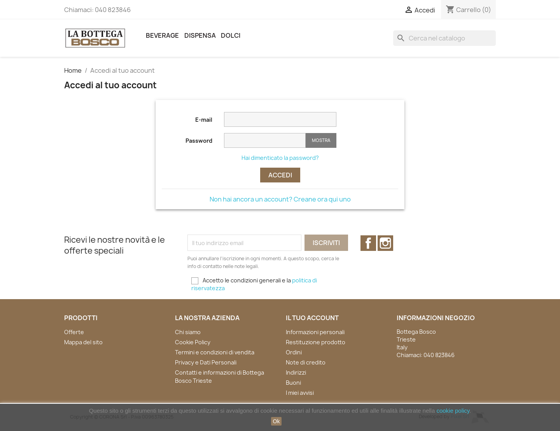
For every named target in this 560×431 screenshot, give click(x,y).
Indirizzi (296, 372)
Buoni (293, 382)
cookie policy (452, 410)
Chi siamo (188, 332)
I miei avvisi (300, 392)
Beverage (162, 35)
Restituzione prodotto (315, 342)
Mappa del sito (83, 342)
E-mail (203, 119)
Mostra (321, 140)
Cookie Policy (192, 342)
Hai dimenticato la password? (280, 157)
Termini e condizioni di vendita (214, 352)
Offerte (74, 332)
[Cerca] (444, 38)
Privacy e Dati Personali (205, 362)
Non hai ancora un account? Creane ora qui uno (280, 199)
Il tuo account (312, 318)
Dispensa (200, 35)
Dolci (230, 35)
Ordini (294, 352)
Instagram (385, 243)
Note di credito (306, 362)
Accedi (280, 175)
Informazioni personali (315, 332)
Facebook (368, 243)
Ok (276, 421)
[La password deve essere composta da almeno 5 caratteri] (265, 140)
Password (199, 140)
